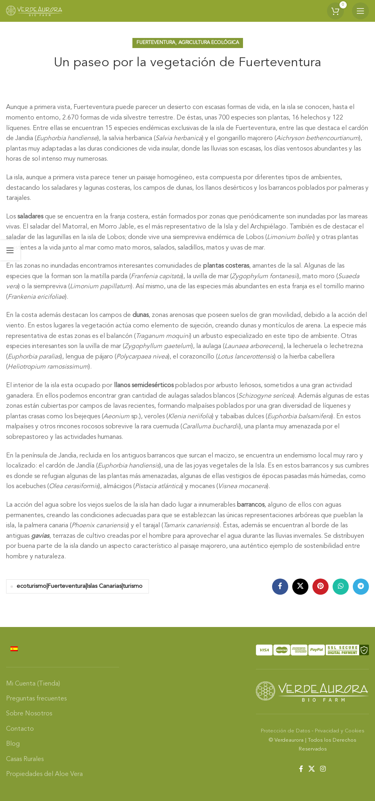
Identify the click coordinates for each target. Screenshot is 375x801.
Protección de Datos (285, 731)
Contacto (20, 729)
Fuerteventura (155, 42)
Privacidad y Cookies (339, 731)
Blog (13, 744)
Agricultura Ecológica (208, 42)
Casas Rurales (25, 759)
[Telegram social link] (361, 587)
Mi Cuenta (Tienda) (33, 684)
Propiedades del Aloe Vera (44, 774)
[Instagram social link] (323, 769)
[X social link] (300, 587)
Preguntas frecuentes (36, 699)
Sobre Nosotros (29, 714)
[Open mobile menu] (360, 11)
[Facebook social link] (280, 587)
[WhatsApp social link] (341, 587)
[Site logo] (34, 11)
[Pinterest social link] (320, 587)
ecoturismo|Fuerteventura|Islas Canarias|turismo (79, 586)
